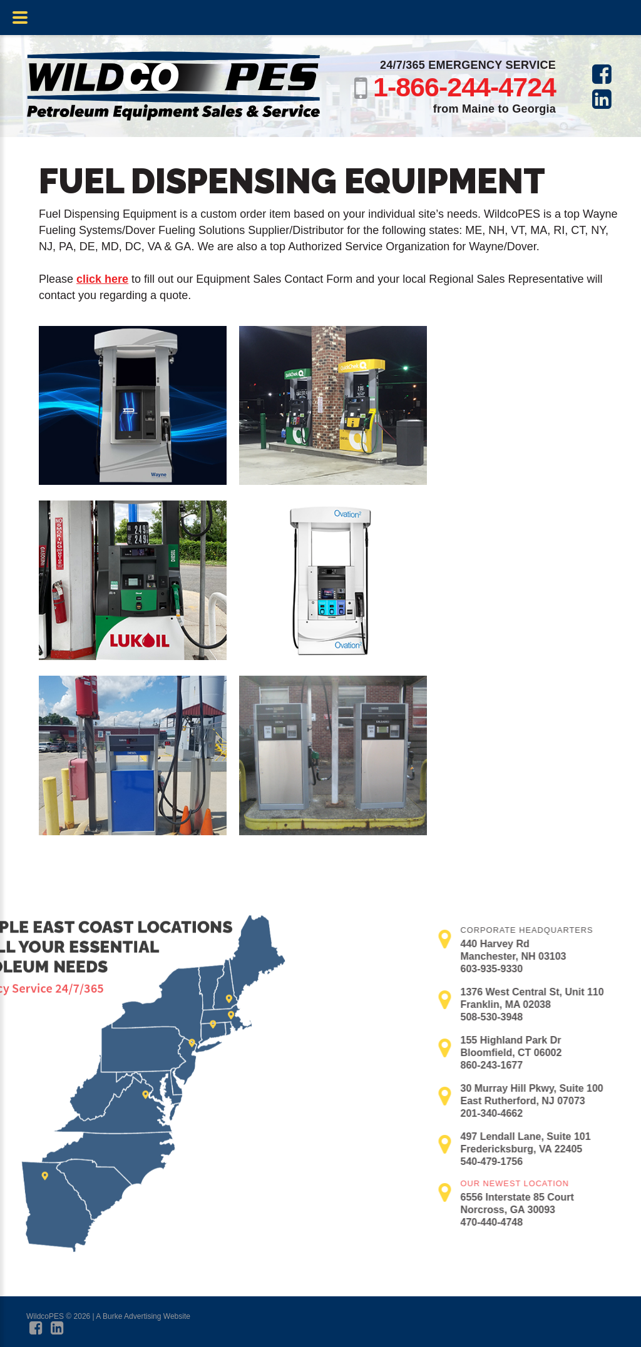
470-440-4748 (577, 1222)
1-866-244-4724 (464, 87)
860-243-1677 (577, 1065)
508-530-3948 (577, 1017)
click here (88, 279)
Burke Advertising (132, 1316)
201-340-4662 (577, 1113)
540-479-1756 (577, 1161)
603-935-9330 (577, 968)
